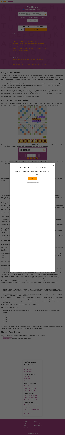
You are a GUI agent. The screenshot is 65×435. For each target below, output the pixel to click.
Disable (32, 178)
